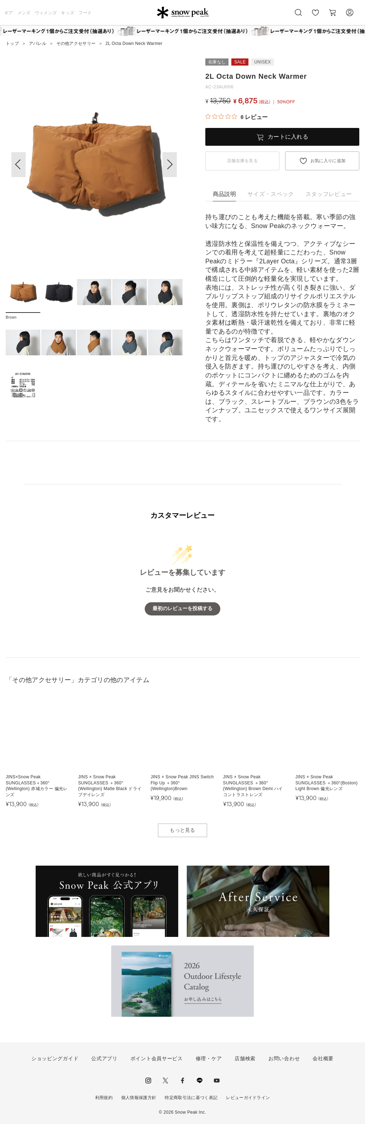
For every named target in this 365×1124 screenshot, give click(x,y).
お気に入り (315, 16)
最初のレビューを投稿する (182, 608)
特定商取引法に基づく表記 (191, 1097)
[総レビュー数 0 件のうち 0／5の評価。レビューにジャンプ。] (236, 117)
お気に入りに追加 (328, 160)
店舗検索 (245, 1058)
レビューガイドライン (248, 1097)
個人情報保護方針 (138, 1097)
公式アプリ (104, 1058)
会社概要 (323, 1058)
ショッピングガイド (54, 1058)
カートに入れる (288, 137)
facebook (182, 1080)
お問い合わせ (284, 1058)
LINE (199, 1080)
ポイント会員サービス (156, 1058)
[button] (170, 164)
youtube (216, 1080)
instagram (148, 1080)
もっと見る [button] (182, 830)
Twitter (165, 1080)
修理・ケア (209, 1058)
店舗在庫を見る (242, 160)
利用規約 (104, 1097)
